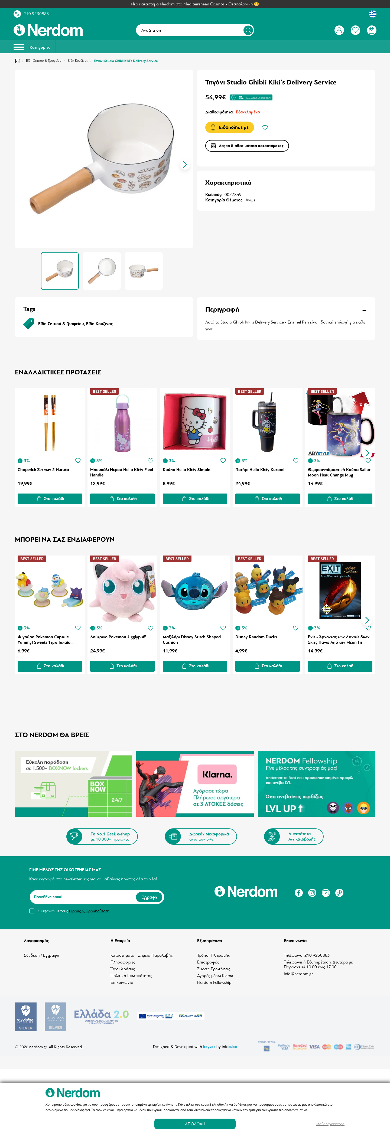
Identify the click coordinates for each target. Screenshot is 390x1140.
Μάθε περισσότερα (330, 1124)
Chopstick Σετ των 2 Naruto (43, 469)
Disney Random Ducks (256, 636)
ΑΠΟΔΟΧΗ (195, 1123)
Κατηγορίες (32, 47)
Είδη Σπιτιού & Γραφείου (43, 61)
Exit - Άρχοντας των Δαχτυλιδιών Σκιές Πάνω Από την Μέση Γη (338, 639)
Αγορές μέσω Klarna (215, 975)
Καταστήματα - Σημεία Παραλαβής (141, 955)
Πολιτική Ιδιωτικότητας (131, 975)
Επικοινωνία (121, 982)
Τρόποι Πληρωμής (213, 955)
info (229, 1040)
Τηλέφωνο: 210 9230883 (307, 955)
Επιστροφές (208, 962)
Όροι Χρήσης (122, 968)
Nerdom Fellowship (214, 982)
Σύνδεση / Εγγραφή (41, 955)
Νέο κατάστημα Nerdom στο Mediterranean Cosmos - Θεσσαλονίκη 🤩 (195, 4)
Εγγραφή (149, 896)
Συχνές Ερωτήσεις (213, 968)
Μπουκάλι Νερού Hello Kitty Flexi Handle (121, 472)
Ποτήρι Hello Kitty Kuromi (259, 469)
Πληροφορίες (122, 962)
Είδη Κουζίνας (78, 61)
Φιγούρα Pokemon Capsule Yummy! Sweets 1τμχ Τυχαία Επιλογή (44, 639)
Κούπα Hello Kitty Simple (186, 469)
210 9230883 (36, 13)
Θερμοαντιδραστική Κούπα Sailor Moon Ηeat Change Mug (339, 472)
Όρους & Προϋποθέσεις (89, 911)
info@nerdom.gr (298, 973)
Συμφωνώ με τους (73, 911)
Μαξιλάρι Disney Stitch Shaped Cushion (192, 639)
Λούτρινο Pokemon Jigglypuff (118, 636)
